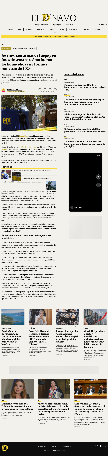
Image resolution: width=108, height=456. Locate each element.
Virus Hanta (57, 36)
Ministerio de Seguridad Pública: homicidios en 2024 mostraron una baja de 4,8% (85, 87)
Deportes (86, 29)
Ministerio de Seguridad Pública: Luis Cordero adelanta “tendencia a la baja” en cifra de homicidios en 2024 (84, 117)
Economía (29, 29)
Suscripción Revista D (41, 25)
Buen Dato (54, 32)
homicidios (23, 136)
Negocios (87, 328)
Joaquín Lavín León (69, 36)
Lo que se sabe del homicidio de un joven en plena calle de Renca (31, 170)
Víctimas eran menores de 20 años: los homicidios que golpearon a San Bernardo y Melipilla (84, 144)
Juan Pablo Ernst (12, 89)
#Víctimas (32, 48)
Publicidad (46, 450)
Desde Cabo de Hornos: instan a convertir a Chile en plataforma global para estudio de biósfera (11, 337)
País (19, 29)
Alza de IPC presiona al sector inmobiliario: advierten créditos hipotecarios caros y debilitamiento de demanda (94, 338)
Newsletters (69, 25)
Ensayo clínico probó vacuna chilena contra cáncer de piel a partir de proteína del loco (67, 336)
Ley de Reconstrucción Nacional (42, 36)
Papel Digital (57, 25)
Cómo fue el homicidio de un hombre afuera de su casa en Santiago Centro (23, 182)
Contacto (54, 446)
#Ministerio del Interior (20, 48)
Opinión (52, 29)
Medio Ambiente (6, 328)
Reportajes (40, 29)
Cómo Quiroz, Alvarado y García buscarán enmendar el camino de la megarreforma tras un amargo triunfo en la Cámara (89, 409)
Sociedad (97, 29)
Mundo (62, 29)
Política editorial (66, 446)
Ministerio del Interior (29, 147)
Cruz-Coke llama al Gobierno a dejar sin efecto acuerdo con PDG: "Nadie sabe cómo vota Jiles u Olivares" (39, 337)
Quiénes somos (41, 446)
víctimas (4, 149)
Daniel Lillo (77, 426)
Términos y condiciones (58, 450)
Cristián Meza (4, 355)
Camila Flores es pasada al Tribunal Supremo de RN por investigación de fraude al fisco (17, 406)
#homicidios (6, 48)
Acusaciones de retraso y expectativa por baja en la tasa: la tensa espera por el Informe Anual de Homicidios (84, 102)
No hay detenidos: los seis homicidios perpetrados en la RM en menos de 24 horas (85, 130)
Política (10, 29)
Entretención (73, 29)
